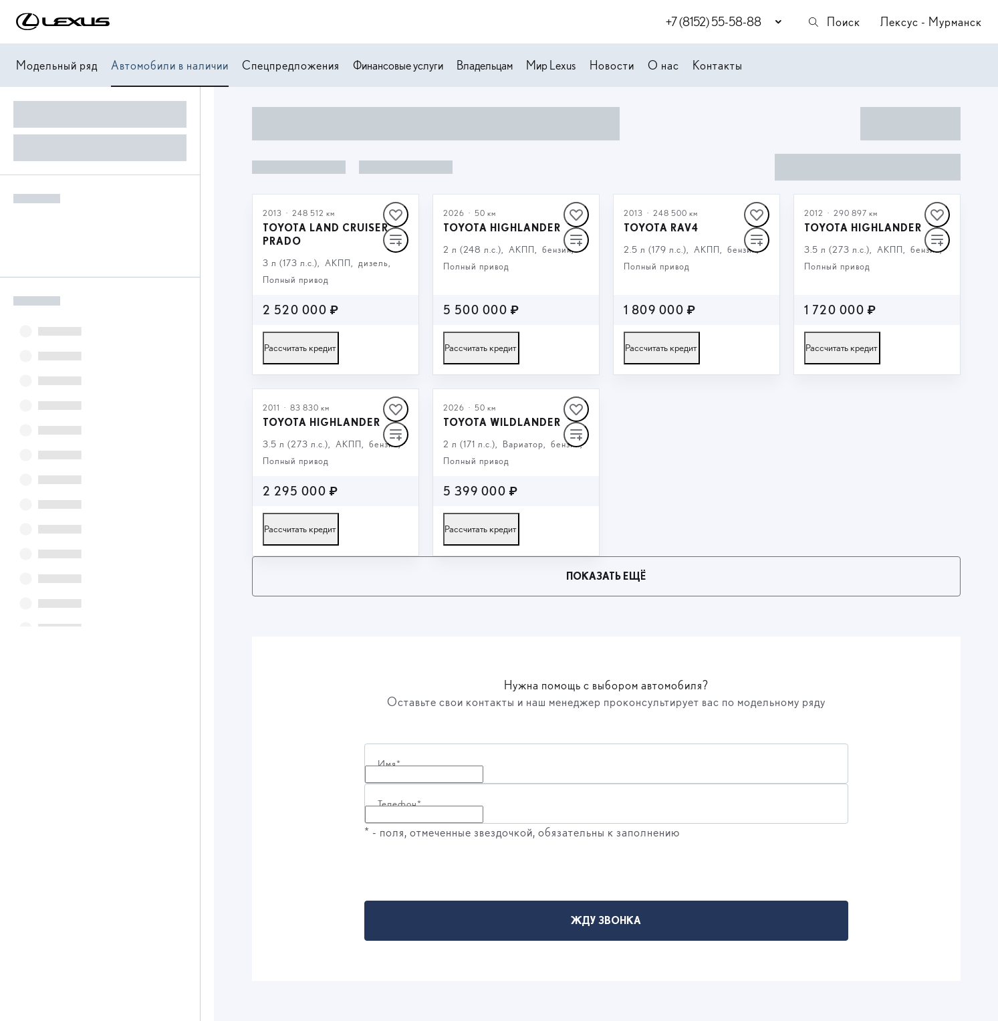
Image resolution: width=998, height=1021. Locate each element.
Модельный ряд (57, 65)
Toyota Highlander (502, 228)
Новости (612, 65)
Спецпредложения (291, 65)
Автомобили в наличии (170, 65)
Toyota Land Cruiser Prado (325, 234)
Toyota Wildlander (502, 423)
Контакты (718, 65)
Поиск (833, 22)
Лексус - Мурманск (931, 22)
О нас (663, 65)
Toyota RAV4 (661, 228)
